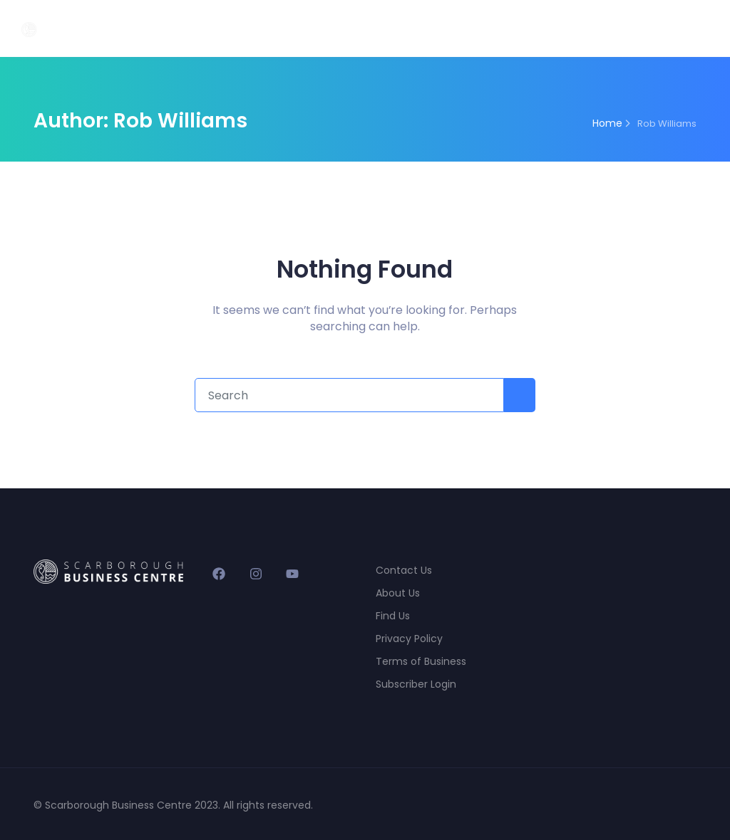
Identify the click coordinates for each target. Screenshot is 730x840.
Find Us (393, 616)
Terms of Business (421, 661)
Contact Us (404, 570)
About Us (398, 593)
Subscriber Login (416, 684)
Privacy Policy (409, 638)
